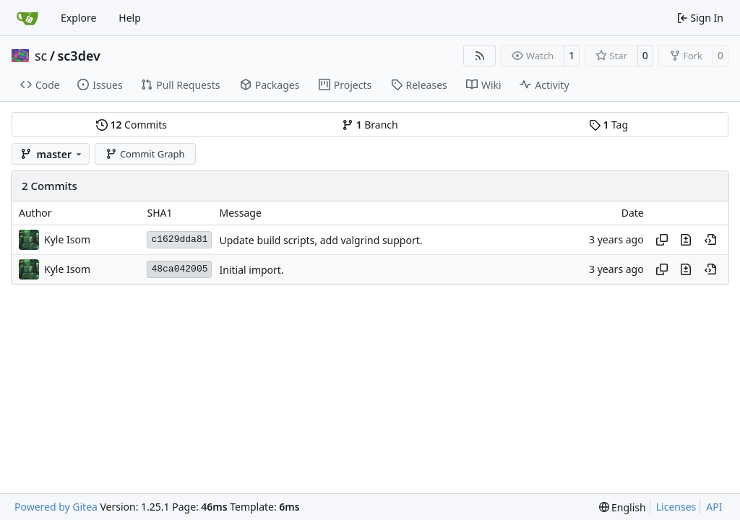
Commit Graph (145, 153)
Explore (78, 18)
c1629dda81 (179, 239)
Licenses (676, 507)
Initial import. (251, 270)
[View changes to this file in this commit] (686, 240)
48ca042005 (179, 269)
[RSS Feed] (479, 55)
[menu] (622, 507)
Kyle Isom (67, 239)
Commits (131, 124)
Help (130, 18)
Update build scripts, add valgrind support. (320, 240)
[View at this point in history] (710, 240)
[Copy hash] (662, 240)
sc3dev (78, 55)
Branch (370, 124)
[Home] (27, 18)
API (714, 507)
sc (41, 55)
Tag (608, 124)
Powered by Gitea (56, 507)
